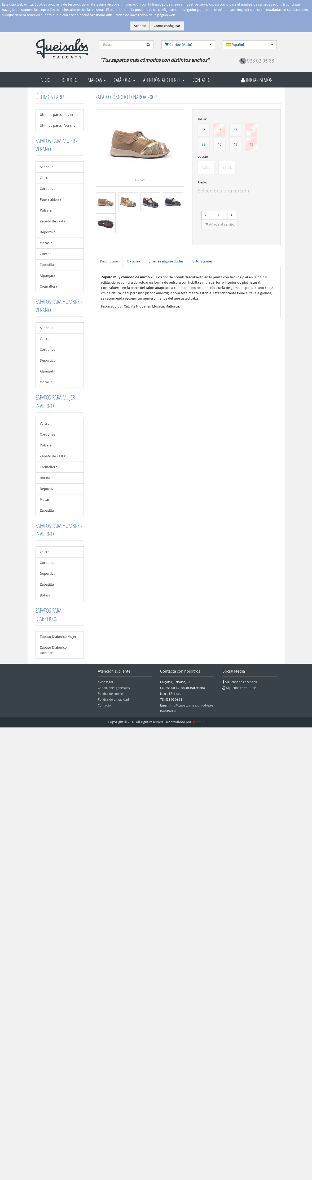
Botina (45, 478)
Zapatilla (47, 264)
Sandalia (46, 167)
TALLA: (202, 119)
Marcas (96, 79)
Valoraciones (202, 261)
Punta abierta (50, 199)
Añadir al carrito (219, 224)
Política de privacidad (113, 700)
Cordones (47, 188)
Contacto (201, 79)
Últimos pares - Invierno (59, 114)
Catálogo (124, 79)
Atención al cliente (163, 79)
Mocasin (46, 243)
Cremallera (48, 286)
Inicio (44, 79)
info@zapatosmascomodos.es (191, 705)
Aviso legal (105, 682)
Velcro (45, 178)
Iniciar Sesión (257, 79)
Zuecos (45, 254)
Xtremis (198, 722)
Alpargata (47, 275)
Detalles (133, 261)
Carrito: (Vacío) (178, 44)
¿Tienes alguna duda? (166, 261)
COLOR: (202, 157)
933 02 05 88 (260, 61)
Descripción (109, 261)
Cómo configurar (167, 26)
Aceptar (140, 26)
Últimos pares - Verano (58, 125)
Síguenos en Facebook (241, 682)
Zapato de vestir (52, 221)
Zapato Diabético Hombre (53, 650)
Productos (69, 79)
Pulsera (46, 210)
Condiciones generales (114, 688)
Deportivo (48, 232)
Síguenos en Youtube (241, 688)
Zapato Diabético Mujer (58, 636)
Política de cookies (111, 694)
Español (235, 44)
